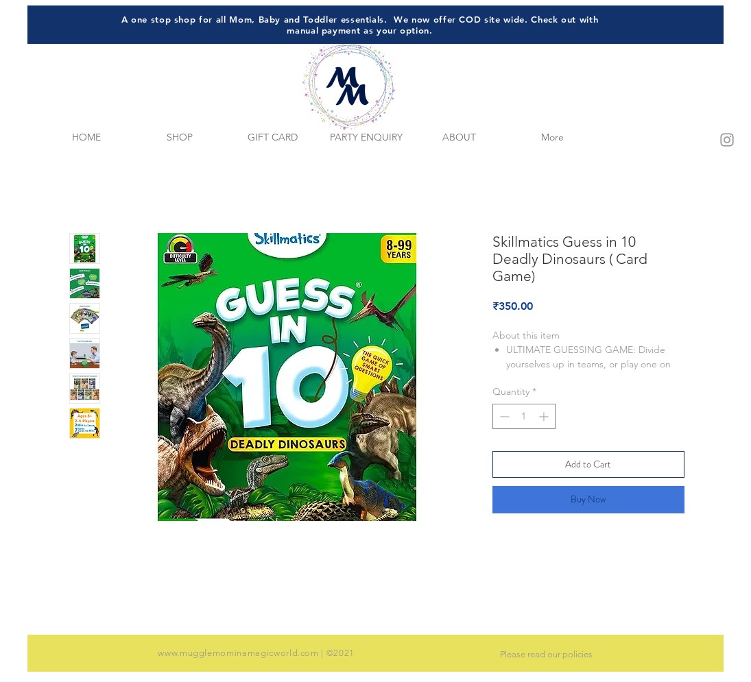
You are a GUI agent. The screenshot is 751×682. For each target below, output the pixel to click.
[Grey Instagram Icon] (727, 140)
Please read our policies (546, 654)
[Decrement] (503, 416)
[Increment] (544, 416)
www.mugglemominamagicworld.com (238, 653)
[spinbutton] (524, 416)
